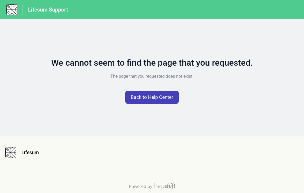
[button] (152, 97)
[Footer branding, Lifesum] (24, 152)
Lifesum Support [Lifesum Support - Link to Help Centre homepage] (48, 9)
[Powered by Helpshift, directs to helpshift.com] (152, 186)
